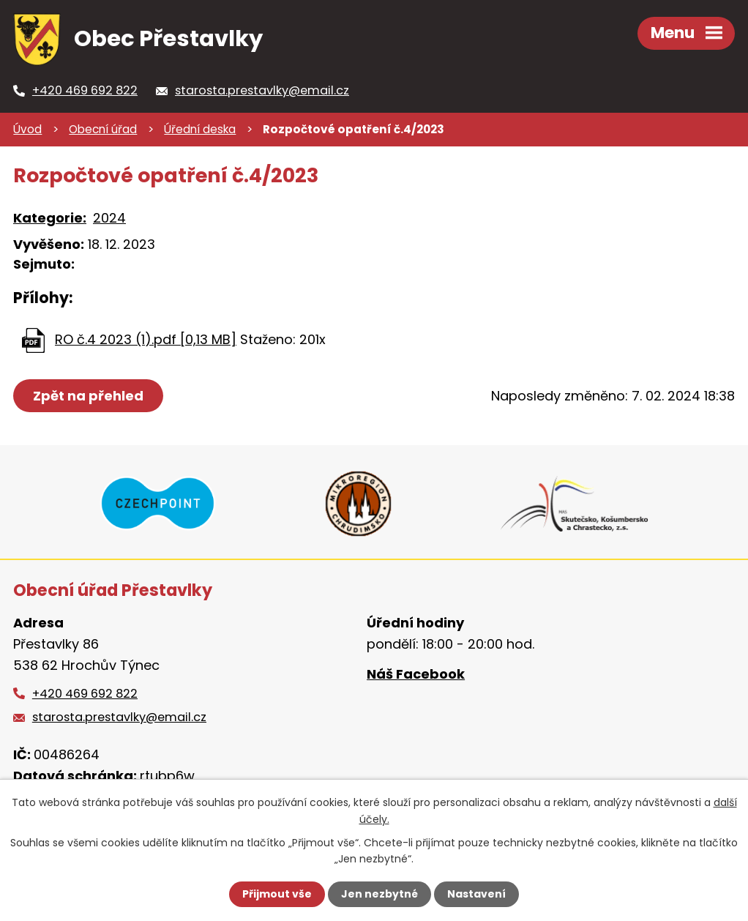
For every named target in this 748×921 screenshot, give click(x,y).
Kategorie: (49, 218)
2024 (109, 218)
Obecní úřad (103, 129)
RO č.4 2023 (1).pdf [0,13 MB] (145, 339)
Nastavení (476, 894)
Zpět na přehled (88, 396)
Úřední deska (200, 129)
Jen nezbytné (379, 894)
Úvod (27, 129)
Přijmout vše (277, 894)
